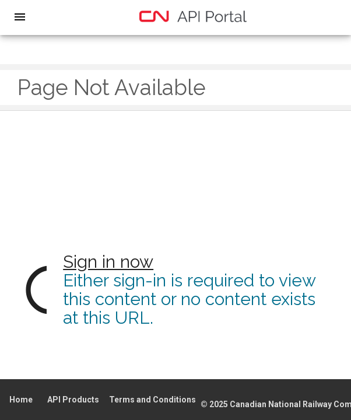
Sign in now (108, 261)
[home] (193, 16)
